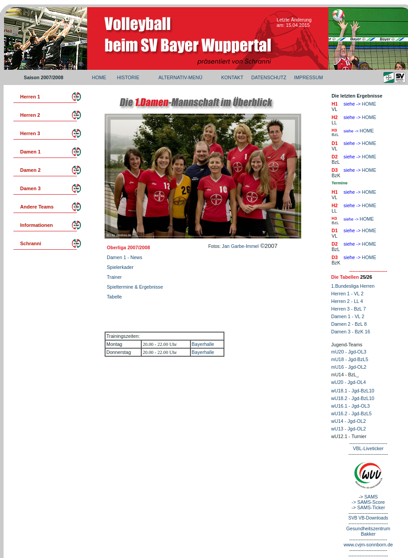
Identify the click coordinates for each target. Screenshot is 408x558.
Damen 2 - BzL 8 (349, 324)
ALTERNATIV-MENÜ (180, 77)
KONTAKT (232, 77)
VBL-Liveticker (368, 448)
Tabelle (114, 296)
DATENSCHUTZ (268, 77)
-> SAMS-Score (368, 502)
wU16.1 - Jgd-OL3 (350, 406)
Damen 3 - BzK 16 (350, 331)
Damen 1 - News (124, 257)
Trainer (114, 277)
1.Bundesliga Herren (352, 286)
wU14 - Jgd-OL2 (348, 421)
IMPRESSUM (308, 77)
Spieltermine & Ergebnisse (135, 287)
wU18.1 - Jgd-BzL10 (352, 390)
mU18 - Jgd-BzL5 (349, 359)
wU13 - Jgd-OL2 (348, 428)
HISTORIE (128, 77)
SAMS (371, 496)
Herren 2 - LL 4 (347, 301)
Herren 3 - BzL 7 (348, 308)
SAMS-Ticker (371, 507)
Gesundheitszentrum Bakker (368, 531)
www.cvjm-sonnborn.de (368, 544)
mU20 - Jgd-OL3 (348, 351)
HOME (99, 77)
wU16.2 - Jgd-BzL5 (351, 413)
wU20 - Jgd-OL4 (348, 382)
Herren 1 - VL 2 (347, 293)
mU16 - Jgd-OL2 (348, 367)
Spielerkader (120, 267)
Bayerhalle (203, 344)
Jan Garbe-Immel (240, 246)
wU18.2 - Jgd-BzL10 (352, 398)
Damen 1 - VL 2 (347, 316)
